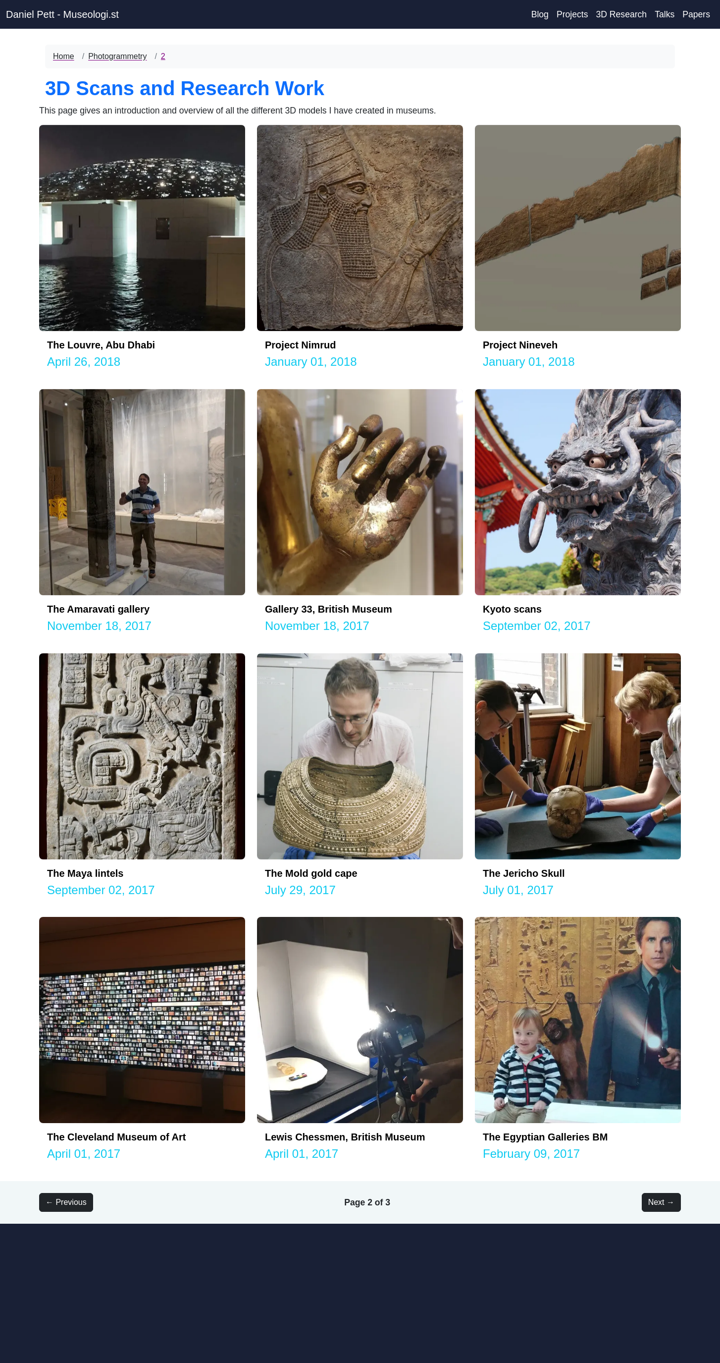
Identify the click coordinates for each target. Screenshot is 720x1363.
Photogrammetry (117, 56)
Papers (696, 14)
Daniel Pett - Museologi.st (62, 14)
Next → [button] (661, 1202)
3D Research (621, 14)
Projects (572, 14)
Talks (664, 14)
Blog (540, 14)
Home (63, 56)
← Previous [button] (66, 1202)
